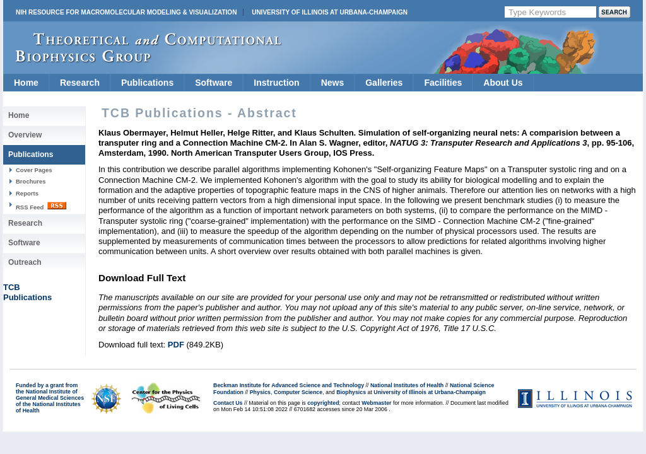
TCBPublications (27, 292)
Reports (27, 193)
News (332, 83)
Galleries (383, 83)
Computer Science (298, 392)
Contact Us (227, 403)
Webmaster (376, 403)
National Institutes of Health (406, 385)
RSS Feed (41, 206)
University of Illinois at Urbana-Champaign (330, 12)
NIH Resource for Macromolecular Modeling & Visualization (126, 12)
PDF (176, 344)
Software (213, 83)
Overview (25, 135)
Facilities (443, 83)
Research (80, 83)
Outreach (25, 262)
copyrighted (323, 403)
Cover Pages (34, 169)
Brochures (31, 181)
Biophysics (351, 392)
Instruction (276, 83)
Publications (147, 83)
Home (26, 83)
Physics (260, 392)
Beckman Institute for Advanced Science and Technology (288, 385)
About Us (502, 83)
